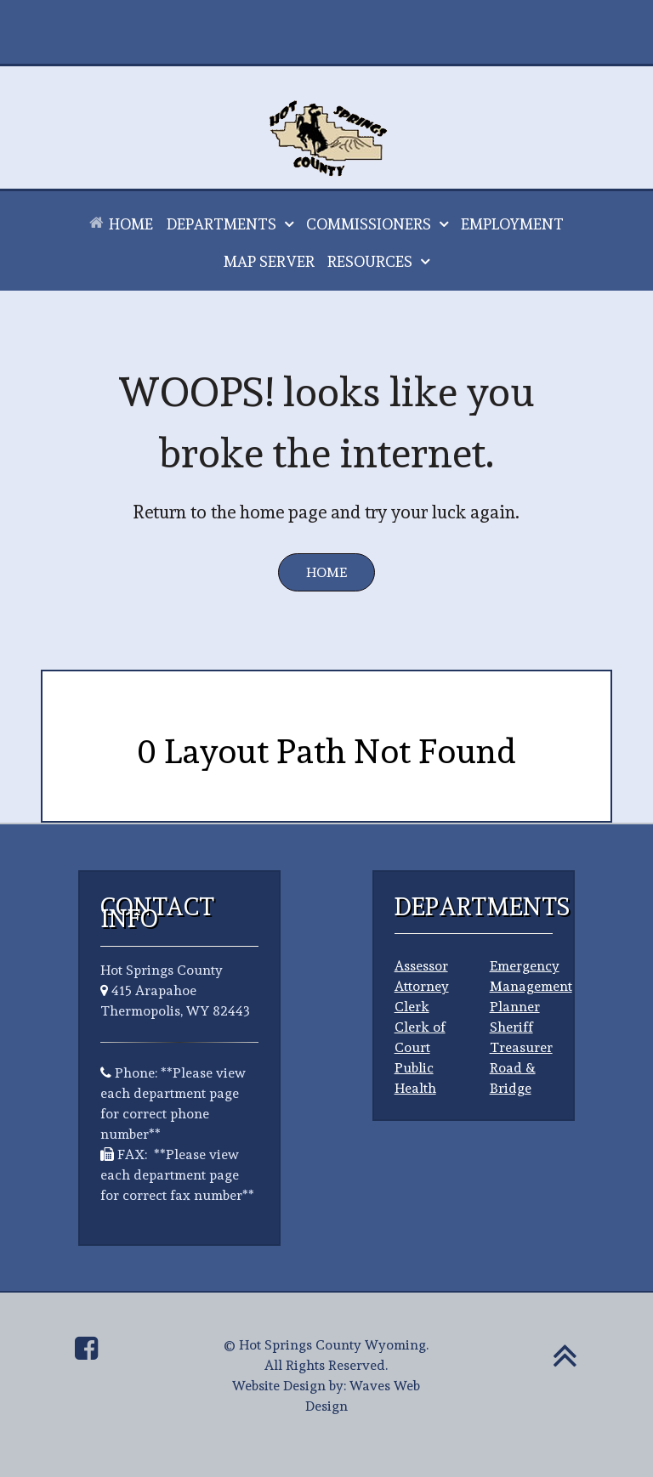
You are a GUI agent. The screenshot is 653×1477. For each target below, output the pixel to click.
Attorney (422, 986)
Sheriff (511, 1027)
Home (326, 572)
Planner (515, 1007)
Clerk (412, 1007)
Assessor (421, 966)
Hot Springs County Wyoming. (334, 1345)
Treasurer (521, 1047)
